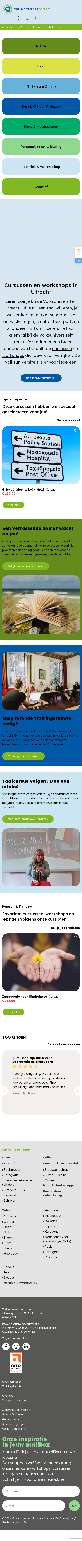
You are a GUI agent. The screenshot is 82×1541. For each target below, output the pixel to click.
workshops (13, 355)
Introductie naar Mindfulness (24, 996)
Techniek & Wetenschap (19, 1282)
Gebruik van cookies (14, 1428)
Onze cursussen (11, 1381)
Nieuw (6, 1157)
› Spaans (8, 1267)
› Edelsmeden (11, 1169)
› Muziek (48, 1180)
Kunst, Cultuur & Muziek (61, 1163)
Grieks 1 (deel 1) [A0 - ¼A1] (23, 489)
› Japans (49, 1226)
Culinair (49, 1157)
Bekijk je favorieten (65, 928)
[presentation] (5, 1091)
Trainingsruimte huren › (23, 756)
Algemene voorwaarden (16, 1409)
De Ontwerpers (64, 1518)
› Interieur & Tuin (13, 1190)
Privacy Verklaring (13, 1414)
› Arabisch (9, 1216)
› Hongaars (51, 1210)
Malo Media (23, 1522)
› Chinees (8, 1221)
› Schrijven (9, 1200)
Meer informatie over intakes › (28, 819)
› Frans (7, 1243)
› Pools (47, 1246)
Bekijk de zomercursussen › (25, 566)
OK (74, 1506)
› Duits (6, 1232)
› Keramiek (9, 1195)
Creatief (8, 1163)
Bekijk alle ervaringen (64, 1044)
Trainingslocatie (11, 1386)
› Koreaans (50, 1231)
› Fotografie (10, 1175)
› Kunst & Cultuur (54, 1175)
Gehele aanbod (68, 420)
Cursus (50, 489)
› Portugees (51, 1252)
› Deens (7, 1227)
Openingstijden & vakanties (19, 1331)
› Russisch (50, 1257)
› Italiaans (50, 1221)
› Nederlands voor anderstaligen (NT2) (57, 1239)
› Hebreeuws (11, 1253)
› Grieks (7, 1248)
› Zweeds (8, 1277)
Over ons (7, 1395)
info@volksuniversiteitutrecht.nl (20, 1324)
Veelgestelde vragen (14, 1400)
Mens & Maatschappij (58, 1185)
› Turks (6, 1272)
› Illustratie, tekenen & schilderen (17, 1182)
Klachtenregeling (12, 1424)
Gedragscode (10, 1419)
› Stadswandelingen (56, 1169)
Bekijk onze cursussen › (41, 378)
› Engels (7, 1237)
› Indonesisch (52, 1215)
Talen (6, 1210)
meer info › (13, 505)
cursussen (62, 348)
